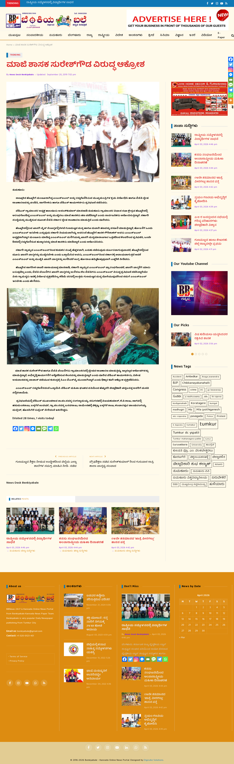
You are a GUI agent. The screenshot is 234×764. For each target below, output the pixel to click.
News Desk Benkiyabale (21, 75)
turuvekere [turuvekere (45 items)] (180, 445)
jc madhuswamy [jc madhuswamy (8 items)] (192, 397)
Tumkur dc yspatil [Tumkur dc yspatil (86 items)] (186, 433)
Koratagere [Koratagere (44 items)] (198, 403)
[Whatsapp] (56, 428)
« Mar (182, 637)
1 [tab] (192, 354)
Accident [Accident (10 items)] (177, 377)
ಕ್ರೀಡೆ (151, 35)
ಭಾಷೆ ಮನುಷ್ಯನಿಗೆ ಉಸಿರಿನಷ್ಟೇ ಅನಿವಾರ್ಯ (96, 675)
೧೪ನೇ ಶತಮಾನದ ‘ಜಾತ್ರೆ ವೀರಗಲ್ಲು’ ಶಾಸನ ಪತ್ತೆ (132, 541)
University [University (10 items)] (197, 445)
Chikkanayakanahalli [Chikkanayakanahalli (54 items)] (196, 383)
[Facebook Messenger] (32, 428)
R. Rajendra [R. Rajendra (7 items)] (178, 425)
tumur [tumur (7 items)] (208, 439)
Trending (15, 55)
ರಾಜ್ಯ (89, 35)
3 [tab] (199, 354)
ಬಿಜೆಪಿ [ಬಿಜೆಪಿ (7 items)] (175, 485)
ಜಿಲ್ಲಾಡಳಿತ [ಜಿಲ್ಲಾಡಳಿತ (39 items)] (218, 457)
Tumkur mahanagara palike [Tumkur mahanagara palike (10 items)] (187, 439)
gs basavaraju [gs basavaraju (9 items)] (214, 390)
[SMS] (44, 428)
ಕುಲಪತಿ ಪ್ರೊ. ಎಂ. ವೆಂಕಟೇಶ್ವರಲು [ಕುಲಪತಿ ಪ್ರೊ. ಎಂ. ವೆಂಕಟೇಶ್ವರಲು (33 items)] (193, 451)
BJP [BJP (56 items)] (175, 383)
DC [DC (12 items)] (201, 390)
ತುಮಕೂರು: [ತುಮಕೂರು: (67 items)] (181, 471)
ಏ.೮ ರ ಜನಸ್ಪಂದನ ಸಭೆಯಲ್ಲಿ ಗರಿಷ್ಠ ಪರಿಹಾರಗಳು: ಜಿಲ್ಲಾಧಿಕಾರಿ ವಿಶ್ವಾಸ (211, 221)
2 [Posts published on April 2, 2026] (203, 607)
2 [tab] (196, 354)
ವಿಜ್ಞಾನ (179, 35)
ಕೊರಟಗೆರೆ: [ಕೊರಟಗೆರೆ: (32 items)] (179, 457)
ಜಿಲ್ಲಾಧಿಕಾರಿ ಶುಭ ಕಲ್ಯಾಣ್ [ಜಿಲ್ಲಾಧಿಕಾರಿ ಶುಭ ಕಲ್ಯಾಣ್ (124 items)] (192, 464)
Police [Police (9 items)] (210, 417)
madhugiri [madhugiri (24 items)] (178, 409)
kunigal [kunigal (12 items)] (213, 403)
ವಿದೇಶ (119, 35)
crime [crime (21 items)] (193, 390)
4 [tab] (202, 354)
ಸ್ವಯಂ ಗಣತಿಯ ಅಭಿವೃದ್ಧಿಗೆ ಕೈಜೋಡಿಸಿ (210, 200)
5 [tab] (206, 354)
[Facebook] (15, 428)
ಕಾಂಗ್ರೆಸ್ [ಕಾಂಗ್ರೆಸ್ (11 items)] (210, 445)
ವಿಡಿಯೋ (206, 35)
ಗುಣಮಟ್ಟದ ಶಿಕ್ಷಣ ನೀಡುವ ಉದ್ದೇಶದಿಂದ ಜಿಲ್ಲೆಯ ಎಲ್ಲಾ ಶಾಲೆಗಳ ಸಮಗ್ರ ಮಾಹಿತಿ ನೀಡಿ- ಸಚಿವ (46, 464)
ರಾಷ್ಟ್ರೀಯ (103, 35)
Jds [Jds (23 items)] (206, 397)
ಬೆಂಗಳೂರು (74, 35)
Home (9, 45)
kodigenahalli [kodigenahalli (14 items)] (180, 403)
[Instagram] (27, 428)
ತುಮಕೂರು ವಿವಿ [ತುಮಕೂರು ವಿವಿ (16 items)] (201, 471)
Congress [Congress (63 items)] (179, 390)
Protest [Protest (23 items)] (221, 416)
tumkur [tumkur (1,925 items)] (208, 424)
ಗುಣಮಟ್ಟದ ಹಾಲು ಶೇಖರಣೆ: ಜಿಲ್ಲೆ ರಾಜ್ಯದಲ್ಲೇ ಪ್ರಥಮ (210, 242)
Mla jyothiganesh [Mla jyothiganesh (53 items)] (208, 410)
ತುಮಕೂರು (55, 35)
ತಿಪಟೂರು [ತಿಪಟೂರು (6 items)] (218, 464)
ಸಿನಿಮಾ (164, 35)
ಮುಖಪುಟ (14, 35)
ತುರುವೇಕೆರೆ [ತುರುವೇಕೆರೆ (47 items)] (218, 478)
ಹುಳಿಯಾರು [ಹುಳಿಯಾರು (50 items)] (216, 484)
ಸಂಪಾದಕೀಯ (34, 35)
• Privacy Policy (16, 661)
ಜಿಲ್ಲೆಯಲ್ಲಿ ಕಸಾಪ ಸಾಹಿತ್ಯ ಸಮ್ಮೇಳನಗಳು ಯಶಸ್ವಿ (99, 649)
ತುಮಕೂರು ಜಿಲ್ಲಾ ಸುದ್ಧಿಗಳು (22, 551)
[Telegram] (50, 428)
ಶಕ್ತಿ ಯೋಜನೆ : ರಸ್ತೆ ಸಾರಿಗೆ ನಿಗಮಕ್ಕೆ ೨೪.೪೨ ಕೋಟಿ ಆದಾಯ (97, 624)
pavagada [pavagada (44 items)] (196, 416)
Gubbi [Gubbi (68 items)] (177, 397)
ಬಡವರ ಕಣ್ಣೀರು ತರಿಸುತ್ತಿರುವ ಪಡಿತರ (98, 598)
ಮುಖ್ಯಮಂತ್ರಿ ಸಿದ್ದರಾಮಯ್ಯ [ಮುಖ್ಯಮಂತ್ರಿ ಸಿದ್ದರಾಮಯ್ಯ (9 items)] (193, 485)
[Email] (38, 428)
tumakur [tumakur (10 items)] (191, 425)
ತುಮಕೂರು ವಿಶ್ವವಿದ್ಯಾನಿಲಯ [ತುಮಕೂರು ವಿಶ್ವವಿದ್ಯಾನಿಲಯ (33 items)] (190, 478)
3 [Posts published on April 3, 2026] (210, 607)
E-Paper (221, 35)
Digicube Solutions (153, 760)
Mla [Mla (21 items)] (190, 409)
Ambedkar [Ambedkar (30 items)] (192, 376)
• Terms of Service (17, 657)
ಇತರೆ (192, 35)
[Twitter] (21, 428)
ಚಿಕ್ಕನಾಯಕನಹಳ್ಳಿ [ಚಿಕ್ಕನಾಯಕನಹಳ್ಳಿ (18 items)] (199, 457)
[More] (230, 100)
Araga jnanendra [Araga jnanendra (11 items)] (210, 377)
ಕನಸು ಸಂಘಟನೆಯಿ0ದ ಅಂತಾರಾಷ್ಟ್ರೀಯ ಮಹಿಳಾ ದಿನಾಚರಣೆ (81, 541)
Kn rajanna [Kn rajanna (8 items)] (216, 397)
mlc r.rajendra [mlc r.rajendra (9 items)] (179, 417)
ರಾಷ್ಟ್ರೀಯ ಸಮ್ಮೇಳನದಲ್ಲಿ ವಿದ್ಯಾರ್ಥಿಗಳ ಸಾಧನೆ (50, 2)
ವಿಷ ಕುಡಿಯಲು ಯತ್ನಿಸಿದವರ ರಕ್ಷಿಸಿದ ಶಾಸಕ (211, 337)
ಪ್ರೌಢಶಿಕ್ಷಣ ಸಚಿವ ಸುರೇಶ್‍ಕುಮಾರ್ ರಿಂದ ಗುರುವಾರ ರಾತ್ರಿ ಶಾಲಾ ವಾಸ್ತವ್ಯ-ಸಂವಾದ (121, 464)
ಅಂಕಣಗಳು (135, 35)
